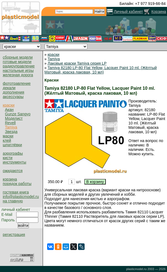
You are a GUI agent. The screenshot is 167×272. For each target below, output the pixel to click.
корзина (10, 179)
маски (8, 136)
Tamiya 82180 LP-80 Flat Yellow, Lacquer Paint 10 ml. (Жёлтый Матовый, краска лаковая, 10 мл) (100, 70)
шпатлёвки (12, 145)
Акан (9, 109)
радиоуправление (19, 66)
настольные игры (18, 70)
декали (9, 88)
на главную (13, 201)
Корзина (158, 11)
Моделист (14, 118)
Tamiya (11, 127)
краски (9, 105)
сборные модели (18, 57)
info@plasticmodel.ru (21, 196)
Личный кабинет (128, 11)
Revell (10, 123)
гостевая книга (16, 192)
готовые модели (17, 61)
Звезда (11, 131)
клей (7, 140)
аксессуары (13, 96)
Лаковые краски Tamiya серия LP (77, 63)
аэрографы (13, 153)
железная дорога (18, 75)
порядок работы (17, 183)
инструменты (14, 162)
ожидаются (13, 170)
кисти (7, 158)
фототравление (17, 83)
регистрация (14, 234)
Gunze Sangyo (18, 114)
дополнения (13, 92)
